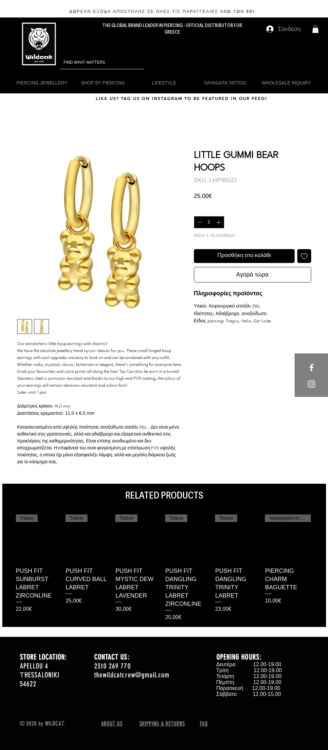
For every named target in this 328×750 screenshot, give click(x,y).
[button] (315, 29)
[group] (164, 568)
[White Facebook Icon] (311, 368)
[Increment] (219, 222)
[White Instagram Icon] (311, 384)
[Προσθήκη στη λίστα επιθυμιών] (304, 256)
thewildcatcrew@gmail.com (131, 674)
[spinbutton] (209, 222)
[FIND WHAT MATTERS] (93, 62)
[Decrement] (199, 222)
